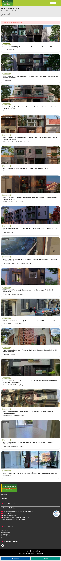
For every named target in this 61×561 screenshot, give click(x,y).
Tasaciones (4, 530)
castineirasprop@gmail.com (11, 515)
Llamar (45, 558)
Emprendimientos (6, 536)
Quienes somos (5, 532)
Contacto (52, 3)
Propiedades (4, 534)
